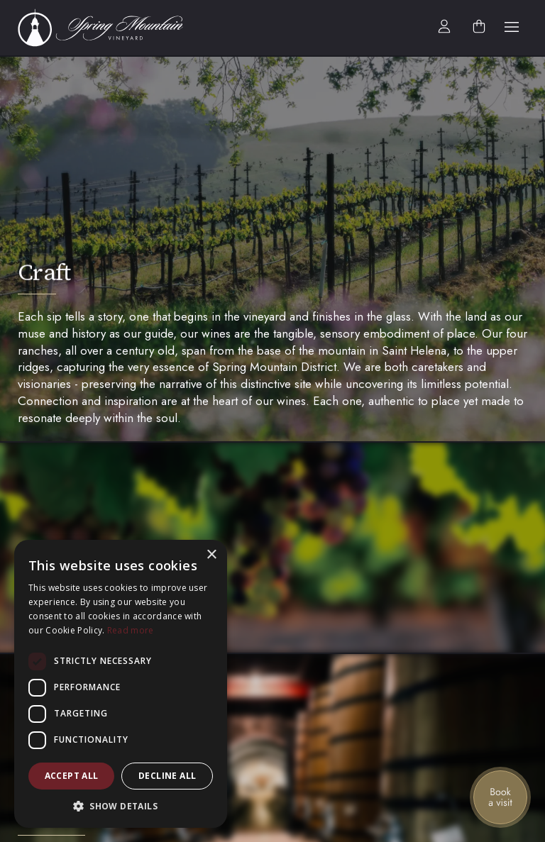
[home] (108, 28)
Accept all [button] (72, 776)
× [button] (211, 555)
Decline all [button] (167, 776)
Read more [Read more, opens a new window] (130, 630)
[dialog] (120, 684)
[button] (511, 27)
